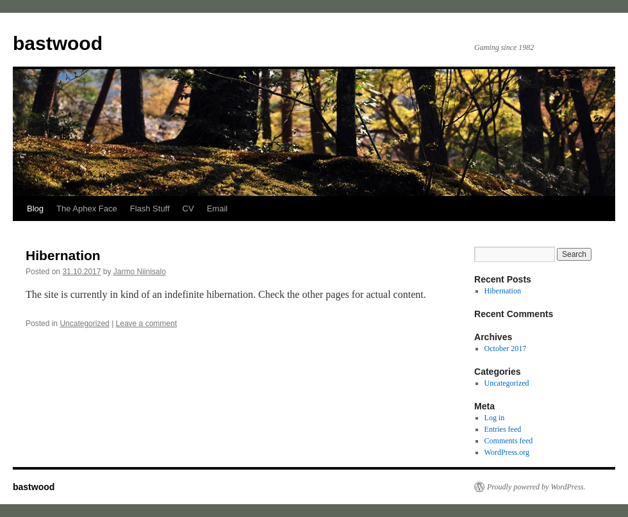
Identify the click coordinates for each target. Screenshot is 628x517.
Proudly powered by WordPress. (536, 486)
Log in (494, 417)
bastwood (58, 43)
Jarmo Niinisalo (139, 271)
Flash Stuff (150, 208)
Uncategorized (84, 323)
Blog (35, 208)
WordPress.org (506, 452)
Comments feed (508, 440)
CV (188, 208)
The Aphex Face (86, 208)
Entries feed (503, 429)
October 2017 (505, 348)
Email (217, 208)
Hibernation (63, 255)
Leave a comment (146, 323)
